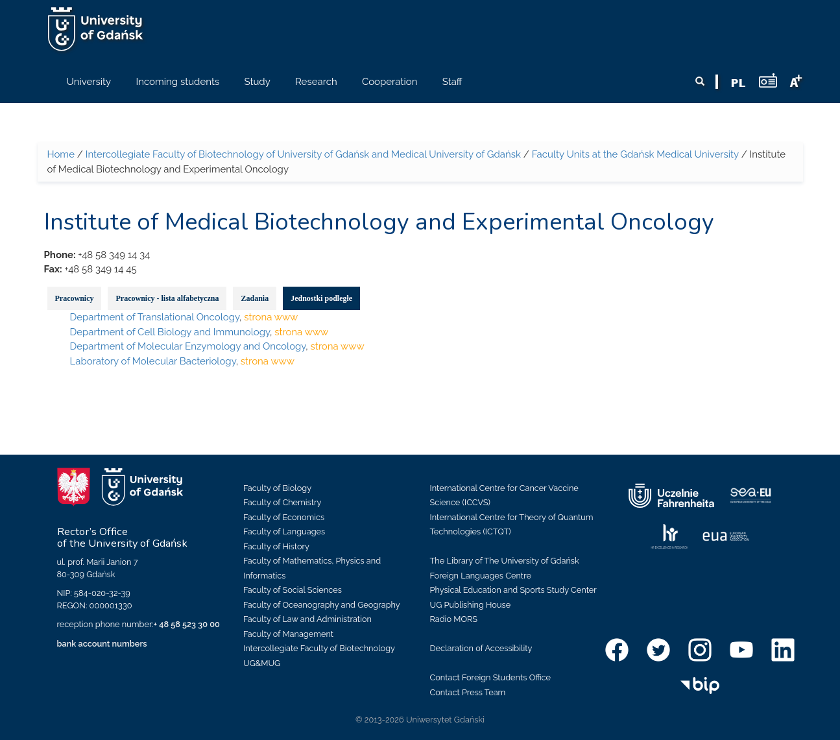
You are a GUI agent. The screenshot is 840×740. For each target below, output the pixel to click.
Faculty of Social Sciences (292, 590)
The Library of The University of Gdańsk (504, 561)
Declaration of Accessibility (481, 648)
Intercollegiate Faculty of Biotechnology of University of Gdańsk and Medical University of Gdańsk (303, 154)
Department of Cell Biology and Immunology (170, 332)
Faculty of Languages (284, 531)
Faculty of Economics (283, 517)
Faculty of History (276, 546)
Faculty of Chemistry (282, 502)
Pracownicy (74, 298)
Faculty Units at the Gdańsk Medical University (635, 154)
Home (61, 154)
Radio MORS (454, 619)
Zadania (255, 298)
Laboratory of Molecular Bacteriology (153, 361)
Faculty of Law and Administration (307, 619)
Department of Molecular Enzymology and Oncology (188, 346)
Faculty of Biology (277, 488)
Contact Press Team (468, 692)
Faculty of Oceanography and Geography (321, 605)
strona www (271, 317)
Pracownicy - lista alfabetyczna (167, 298)
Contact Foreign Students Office (490, 677)
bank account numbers (102, 644)
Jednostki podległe (321, 298)
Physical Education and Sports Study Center (513, 590)
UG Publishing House (470, 605)
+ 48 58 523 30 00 (187, 624)
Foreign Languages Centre (480, 575)
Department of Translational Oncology (154, 317)
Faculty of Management (288, 634)
